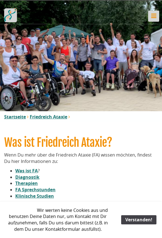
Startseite (15, 117)
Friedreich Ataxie (48, 117)
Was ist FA (26, 171)
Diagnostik (27, 177)
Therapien (26, 183)
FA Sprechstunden (35, 190)
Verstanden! (138, 220)
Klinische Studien (34, 196)
